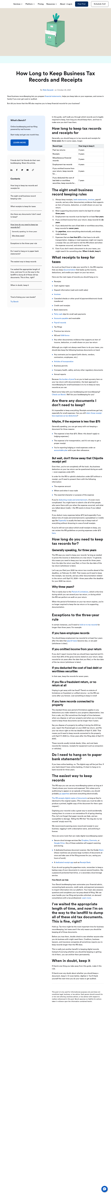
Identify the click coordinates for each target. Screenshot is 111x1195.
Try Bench (14, 302)
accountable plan (61, 450)
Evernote (93, 840)
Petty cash (58, 314)
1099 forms (65, 335)
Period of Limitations (80, 592)
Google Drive (59, 843)
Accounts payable (61, 318)
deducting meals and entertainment (73, 500)
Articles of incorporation (63, 361)
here (54, 533)
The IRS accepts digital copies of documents (69, 798)
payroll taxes (72, 641)
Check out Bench (59, 394)
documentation (69, 270)
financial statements (53, 96)
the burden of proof (67, 379)
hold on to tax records (88, 625)
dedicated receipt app (64, 862)
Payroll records (60, 323)
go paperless (64, 794)
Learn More (19, 143)
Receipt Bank (85, 862)
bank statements (80, 199)
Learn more (86, 898)
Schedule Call (100, 4)
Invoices (57, 294)
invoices (91, 199)
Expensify (62, 520)
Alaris (101, 850)
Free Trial (81, 4)
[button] (104, 1189)
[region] (78, 164)
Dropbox (85, 840)
